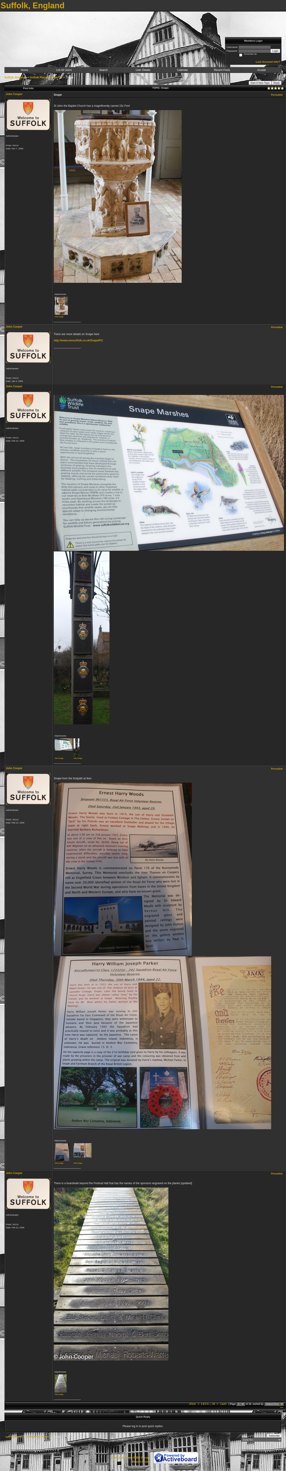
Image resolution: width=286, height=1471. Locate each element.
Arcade (261, 70)
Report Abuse (141, 1461)
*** (281, 1408)
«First (192, 1404)
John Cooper (14, 94)
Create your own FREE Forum (131, 1457)
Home (24, 70)
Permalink (277, 94)
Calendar (182, 70)
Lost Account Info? (268, 61)
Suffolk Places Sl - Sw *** (46, 77)
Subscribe (274, 1435)
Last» (223, 1404)
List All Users (64, 70)
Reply (276, 83)
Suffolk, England (15, 77)
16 (213, 1404)
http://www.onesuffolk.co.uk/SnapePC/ (78, 340)
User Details (143, 70)
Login (275, 51)
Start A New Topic (260, 83)
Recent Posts (222, 70)
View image (59, 317)
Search (103, 70)
